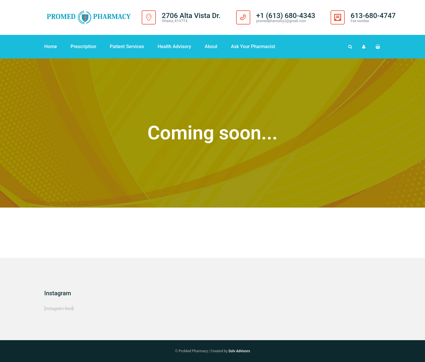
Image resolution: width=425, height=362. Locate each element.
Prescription (83, 46)
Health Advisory (174, 46)
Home (50, 46)
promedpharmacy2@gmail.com (281, 21)
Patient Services (127, 46)
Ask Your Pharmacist (253, 46)
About (211, 46)
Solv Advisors (239, 351)
